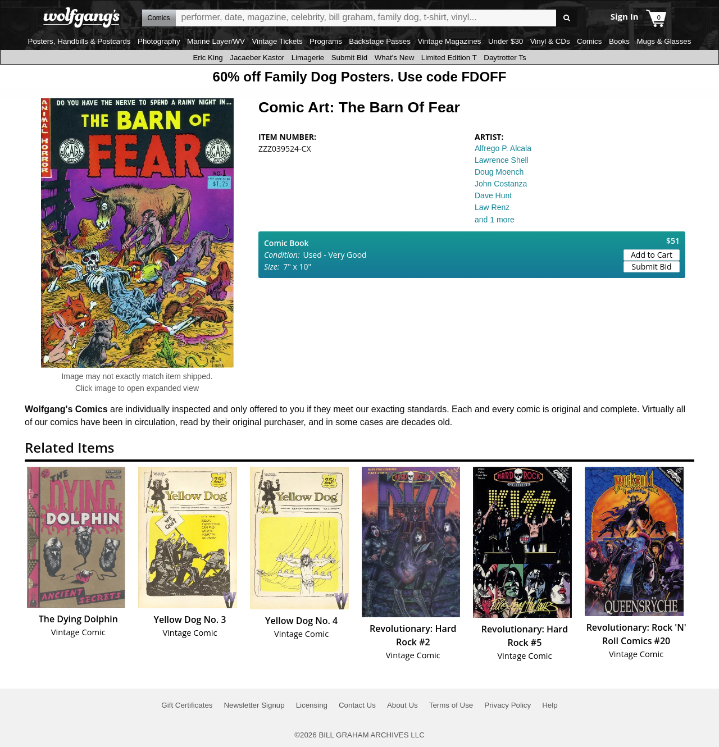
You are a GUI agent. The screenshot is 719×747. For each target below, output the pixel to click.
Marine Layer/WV (216, 41)
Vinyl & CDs (550, 41)
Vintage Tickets (277, 41)
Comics (589, 41)
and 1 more (495, 219)
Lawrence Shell (502, 160)
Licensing (311, 705)
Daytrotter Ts (505, 57)
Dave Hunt (493, 195)
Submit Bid (349, 57)
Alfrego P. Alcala (503, 148)
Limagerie (308, 57)
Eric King (207, 57)
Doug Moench (499, 171)
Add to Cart (651, 254)
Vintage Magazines (449, 41)
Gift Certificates (186, 705)
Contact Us (357, 705)
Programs (326, 41)
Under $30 (505, 41)
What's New (395, 57)
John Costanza (501, 183)
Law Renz (492, 207)
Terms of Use (451, 705)
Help (549, 705)
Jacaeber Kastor (257, 57)
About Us (402, 705)
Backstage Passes (380, 41)
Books (619, 41)
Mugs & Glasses (663, 41)
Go (566, 18)
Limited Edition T (449, 57)
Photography (159, 41)
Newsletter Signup (254, 705)
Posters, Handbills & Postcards (79, 41)
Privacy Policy (507, 705)
